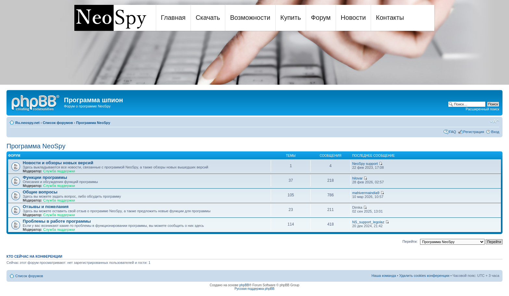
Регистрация (473, 132)
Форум (321, 17)
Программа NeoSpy (93, 123)
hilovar (357, 178)
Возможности (250, 17)
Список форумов (58, 123)
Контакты (390, 17)
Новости (353, 17)
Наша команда (383, 276)
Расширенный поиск (482, 109)
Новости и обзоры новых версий (58, 162)
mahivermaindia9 (365, 193)
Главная (173, 17)
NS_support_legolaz (368, 222)
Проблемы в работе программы (57, 221)
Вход (495, 132)
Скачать (208, 17)
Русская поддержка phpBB (254, 288)
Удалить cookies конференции (424, 276)
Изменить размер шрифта (494, 121)
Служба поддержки (59, 171)
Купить (290, 17)
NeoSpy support (365, 164)
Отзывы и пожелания (45, 206)
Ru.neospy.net (27, 123)
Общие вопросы (40, 192)
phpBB (244, 285)
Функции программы (45, 177)
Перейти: (410, 241)
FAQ (452, 132)
